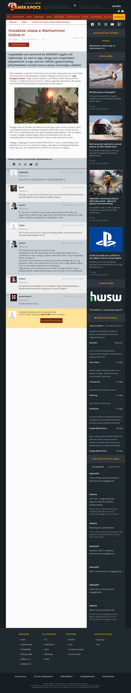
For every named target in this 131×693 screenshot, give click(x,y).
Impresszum (20, 676)
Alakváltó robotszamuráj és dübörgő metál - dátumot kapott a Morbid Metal (103, 201)
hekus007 (94, 473)
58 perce (119, 343)
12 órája (119, 382)
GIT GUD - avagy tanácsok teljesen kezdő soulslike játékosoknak (101, 502)
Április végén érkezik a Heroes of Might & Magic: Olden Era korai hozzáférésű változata (105, 373)
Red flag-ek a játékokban (101, 528)
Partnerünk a (33, 3)
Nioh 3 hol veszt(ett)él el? (101, 610)
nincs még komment (98, 109)
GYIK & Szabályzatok (43, 676)
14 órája (119, 395)
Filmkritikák (96, 17)
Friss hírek (59, 17)
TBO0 (22, 225)
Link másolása (19, 45)
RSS (98, 644)
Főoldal (13, 22)
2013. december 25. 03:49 (72, 205)
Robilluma (94, 409)
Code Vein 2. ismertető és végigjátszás (101, 590)
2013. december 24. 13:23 (73, 225)
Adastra (93, 494)
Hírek (24, 22)
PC (8, 17)
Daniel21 (93, 343)
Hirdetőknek (108, 676)
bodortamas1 (25, 296)
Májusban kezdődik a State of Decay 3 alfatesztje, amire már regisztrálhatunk (103, 334)
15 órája (119, 409)
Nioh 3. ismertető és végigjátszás (105, 571)
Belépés (116, 6)
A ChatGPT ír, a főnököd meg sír (106, 310)
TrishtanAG (94, 382)
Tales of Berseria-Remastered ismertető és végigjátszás (104, 479)
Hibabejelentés (87, 676)
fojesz (15, 39)
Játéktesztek (73, 17)
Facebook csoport (76, 649)
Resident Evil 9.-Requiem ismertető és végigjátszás (101, 552)
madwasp (23, 172)
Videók (85, 17)
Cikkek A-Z (25, 659)
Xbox (29, 17)
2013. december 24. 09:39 (72, 243)
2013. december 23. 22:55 (73, 279)
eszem (22, 279)
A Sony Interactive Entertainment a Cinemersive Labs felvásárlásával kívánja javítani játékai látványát (105, 420)
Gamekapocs (93, 627)
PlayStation (18, 17)
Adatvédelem (66, 676)
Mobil (49, 17)
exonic (22, 205)
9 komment (78, 38)
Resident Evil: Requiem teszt (102, 390)
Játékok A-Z (26, 664)
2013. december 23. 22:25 (73, 296)
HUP (70, 644)
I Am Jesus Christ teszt (100, 403)
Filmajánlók (26, 649)
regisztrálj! (45, 314)
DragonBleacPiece (98, 428)
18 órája (119, 428)
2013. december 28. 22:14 (72, 172)
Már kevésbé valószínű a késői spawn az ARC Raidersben (105, 145)
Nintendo (39, 17)
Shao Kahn (94, 362)
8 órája (120, 362)
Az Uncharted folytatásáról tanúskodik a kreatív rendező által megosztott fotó (105, 354)
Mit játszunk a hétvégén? (102, 92)
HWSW (71, 640)
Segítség (100, 640)
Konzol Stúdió (74, 654)
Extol (21, 187)
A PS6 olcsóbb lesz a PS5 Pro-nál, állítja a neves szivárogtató (105, 256)
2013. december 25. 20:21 (73, 187)
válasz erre (23, 176)
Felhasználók (26, 654)
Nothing (93, 395)
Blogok (108, 17)
